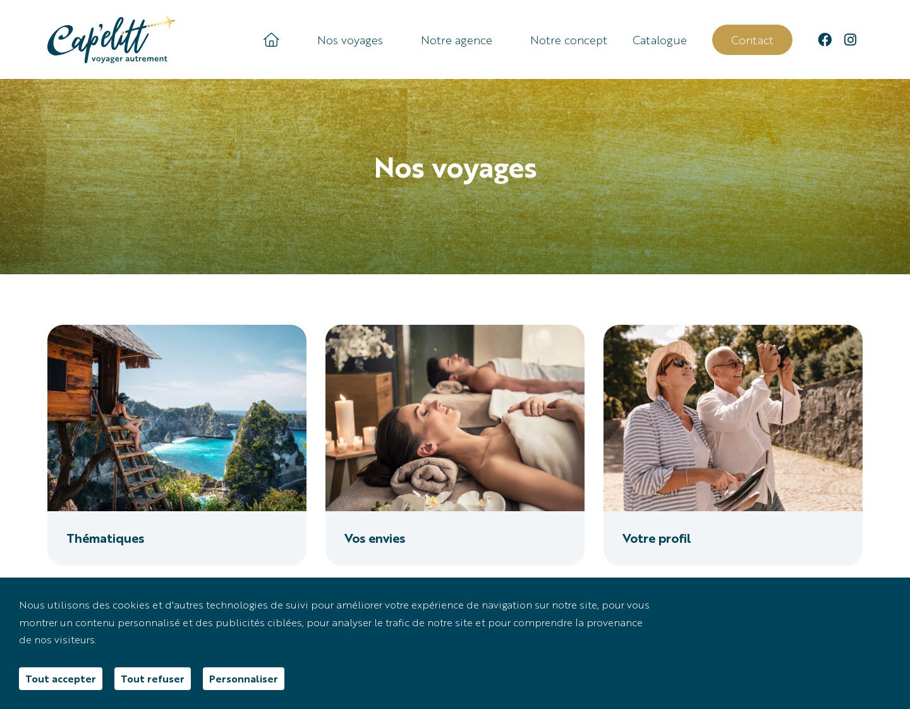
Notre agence (456, 39)
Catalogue (660, 39)
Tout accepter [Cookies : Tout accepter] (60, 678)
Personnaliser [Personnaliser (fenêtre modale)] (243, 678)
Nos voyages (350, 39)
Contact (752, 39)
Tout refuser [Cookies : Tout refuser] (153, 678)
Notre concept (568, 39)
